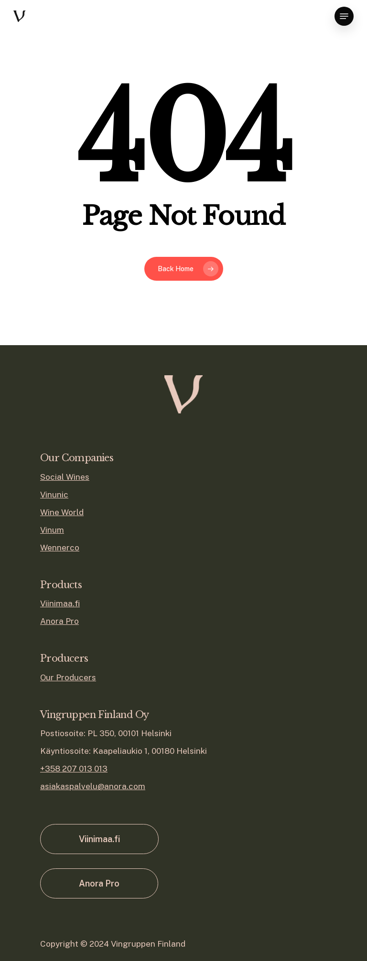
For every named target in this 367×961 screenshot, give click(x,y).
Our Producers (68, 677)
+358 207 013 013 (74, 768)
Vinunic (54, 494)
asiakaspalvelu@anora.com (92, 786)
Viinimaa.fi (60, 603)
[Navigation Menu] (344, 16)
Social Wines (64, 477)
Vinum (52, 530)
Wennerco (59, 547)
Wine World (62, 512)
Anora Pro (59, 621)
